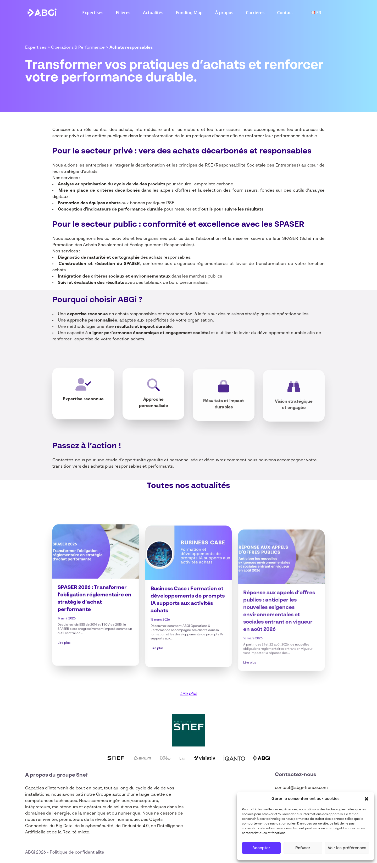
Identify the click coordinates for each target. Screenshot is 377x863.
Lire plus (64, 670)
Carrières (255, 12)
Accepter (261, 848)
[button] (366, 798)
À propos (224, 12)
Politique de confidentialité (77, 852)
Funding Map (189, 12)
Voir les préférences (347, 848)
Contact (285, 12)
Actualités (153, 12)
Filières (123, 12)
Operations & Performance (78, 48)
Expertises (92, 12)
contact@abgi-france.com (301, 788)
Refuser (302, 848)
